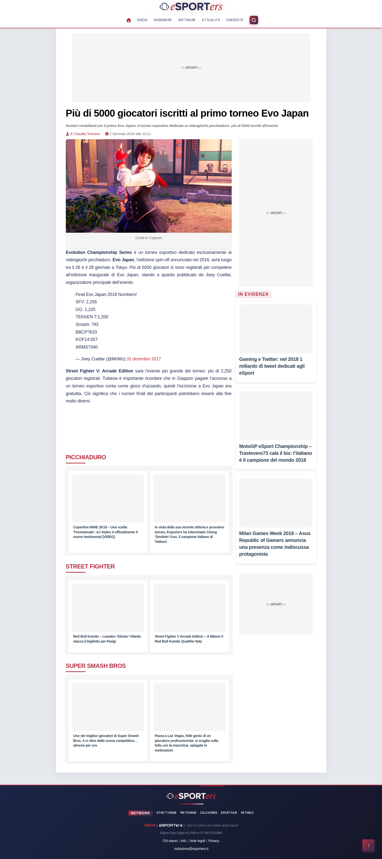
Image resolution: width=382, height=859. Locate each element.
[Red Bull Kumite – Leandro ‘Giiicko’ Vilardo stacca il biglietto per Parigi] (108, 611)
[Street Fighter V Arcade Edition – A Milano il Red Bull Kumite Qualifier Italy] (190, 611)
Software (187, 20)
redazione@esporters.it (191, 849)
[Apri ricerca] (254, 20)
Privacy (213, 841)
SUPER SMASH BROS (96, 665)
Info (183, 841)
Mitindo (247, 813)
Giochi (142, 20)
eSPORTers (171, 825)
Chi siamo (170, 841)
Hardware (163, 20)
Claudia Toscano (87, 134)
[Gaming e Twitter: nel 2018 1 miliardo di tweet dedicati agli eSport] (275, 329)
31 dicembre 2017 (144, 358)
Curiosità (234, 20)
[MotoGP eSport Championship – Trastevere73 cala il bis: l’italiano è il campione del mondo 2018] (275, 415)
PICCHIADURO (86, 457)
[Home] (191, 6)
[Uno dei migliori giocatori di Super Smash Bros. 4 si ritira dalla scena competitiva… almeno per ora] (108, 710)
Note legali (197, 841)
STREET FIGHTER (90, 566)
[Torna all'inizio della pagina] (368, 845)
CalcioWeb (208, 813)
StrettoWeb (166, 813)
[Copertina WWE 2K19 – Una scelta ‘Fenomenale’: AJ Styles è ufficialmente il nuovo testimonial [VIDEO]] (108, 501)
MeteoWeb (188, 813)
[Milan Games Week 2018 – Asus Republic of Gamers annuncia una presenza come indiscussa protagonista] (275, 502)
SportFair (229, 813)
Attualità (211, 20)
